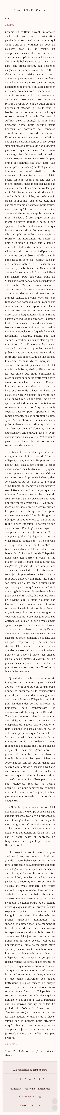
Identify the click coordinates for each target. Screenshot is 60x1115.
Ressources (44, 1088)
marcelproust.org (31, 1096)
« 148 (8, 25)
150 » (14, 25)
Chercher (41, 10)
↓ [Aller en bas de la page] (55, 1107)
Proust (17, 10)
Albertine (30, 1088)
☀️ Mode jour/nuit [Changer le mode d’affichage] (26, 1105)
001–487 (28, 10)
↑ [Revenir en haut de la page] (55, 1101)
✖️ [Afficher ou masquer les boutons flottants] (39, 1105)
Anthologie (16, 1088)
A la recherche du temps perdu (30, 1069)
